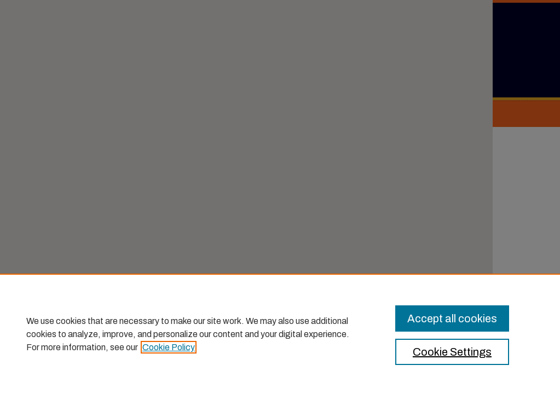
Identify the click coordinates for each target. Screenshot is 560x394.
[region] (280, 334)
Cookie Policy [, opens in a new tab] (168, 347)
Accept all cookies (452, 318)
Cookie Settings (452, 352)
